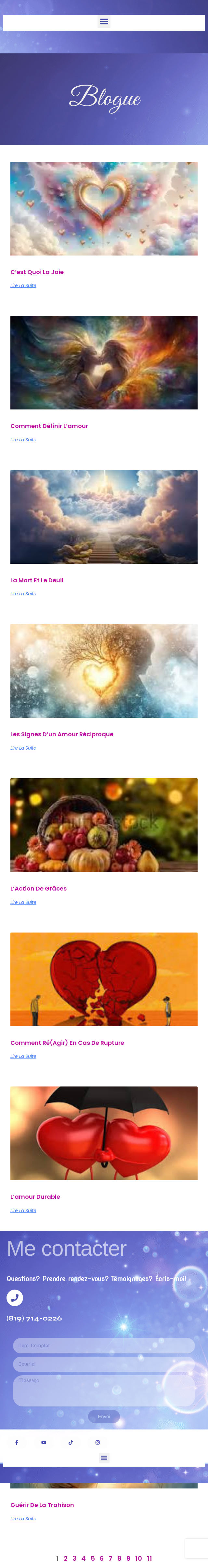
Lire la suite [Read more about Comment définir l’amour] (23, 439)
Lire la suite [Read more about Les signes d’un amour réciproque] (23, 748)
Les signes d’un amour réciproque (61, 734)
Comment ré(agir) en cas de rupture (67, 1043)
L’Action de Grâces (38, 888)
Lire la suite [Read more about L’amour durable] (23, 1210)
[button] (104, 21)
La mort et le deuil (36, 580)
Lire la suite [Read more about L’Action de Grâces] (23, 902)
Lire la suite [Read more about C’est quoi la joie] (23, 285)
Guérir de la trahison (42, 1505)
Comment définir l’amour (49, 426)
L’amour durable (35, 1197)
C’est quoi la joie (37, 272)
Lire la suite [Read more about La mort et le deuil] (23, 593)
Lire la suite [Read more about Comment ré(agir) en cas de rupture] (23, 1056)
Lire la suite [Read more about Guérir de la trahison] (23, 1518)
